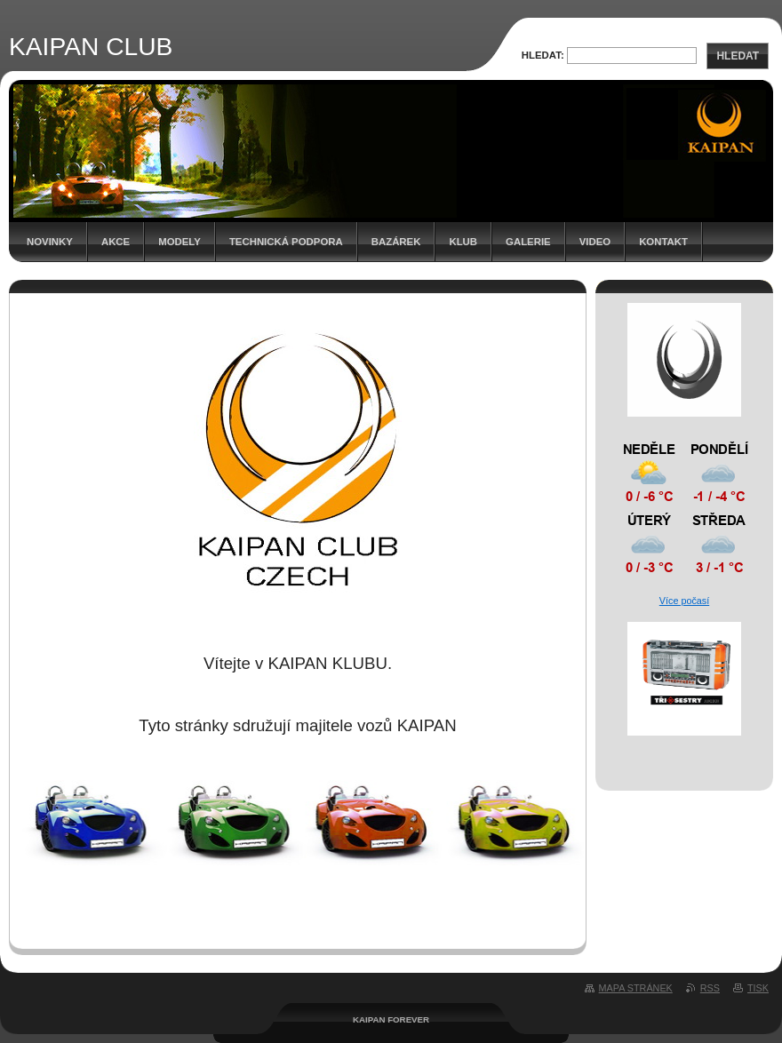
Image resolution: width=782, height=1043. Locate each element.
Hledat (737, 56)
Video (594, 241)
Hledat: (543, 55)
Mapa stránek (636, 988)
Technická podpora (286, 241)
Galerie (528, 241)
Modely (179, 241)
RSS (710, 988)
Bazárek (396, 241)
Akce (115, 241)
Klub (463, 241)
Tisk (758, 988)
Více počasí (684, 600)
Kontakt (663, 241)
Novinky (50, 241)
